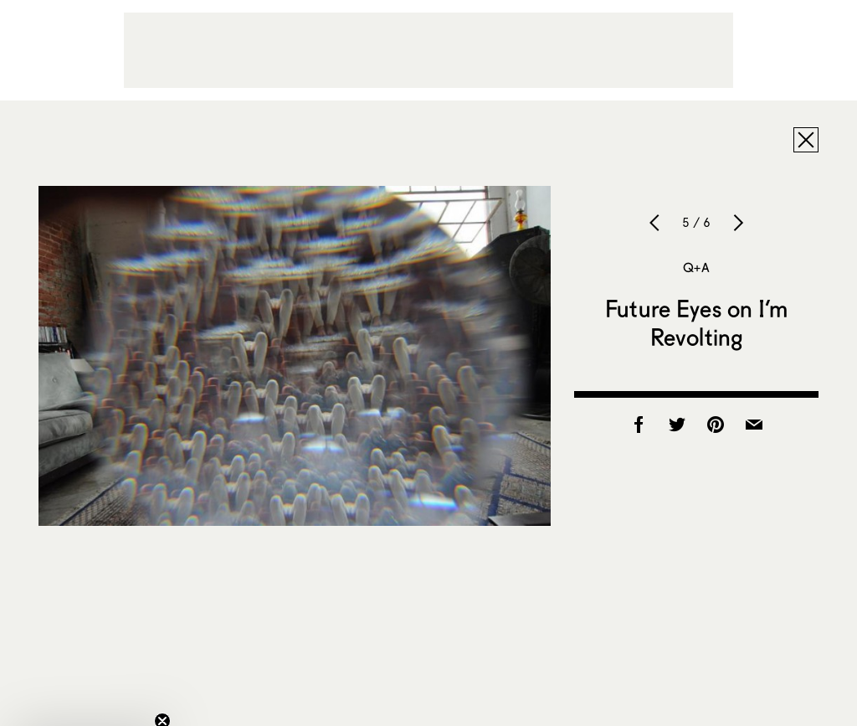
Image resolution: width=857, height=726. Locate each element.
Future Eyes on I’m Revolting (696, 322)
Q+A (696, 267)
